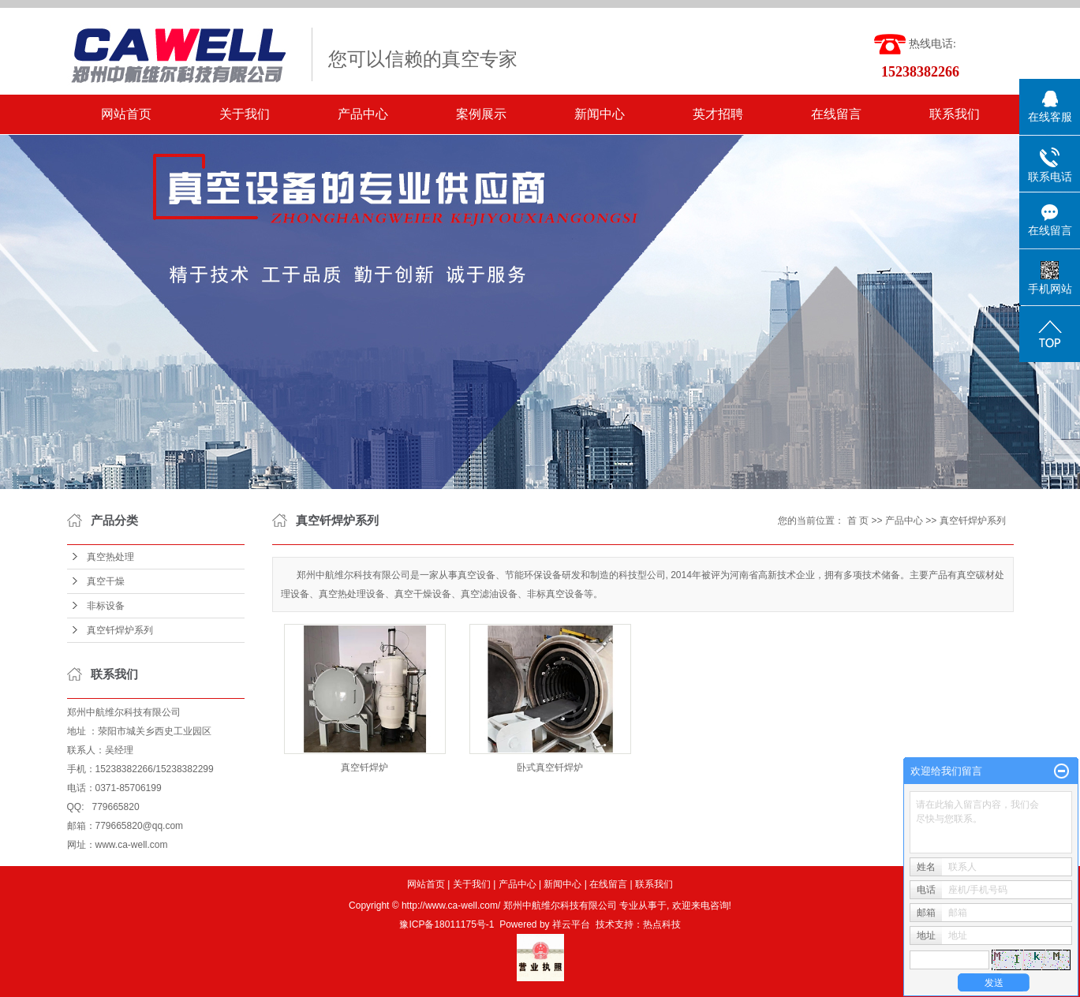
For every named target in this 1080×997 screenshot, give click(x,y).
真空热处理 (110, 556)
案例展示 (481, 114)
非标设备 (106, 605)
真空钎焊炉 (364, 767)
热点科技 (662, 924)
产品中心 (363, 114)
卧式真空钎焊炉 (550, 767)
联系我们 (954, 114)
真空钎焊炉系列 (120, 630)
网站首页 (126, 114)
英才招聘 (718, 114)
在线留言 (836, 114)
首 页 (858, 520)
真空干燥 (106, 581)
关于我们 (244, 114)
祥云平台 (571, 924)
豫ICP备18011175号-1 (446, 924)
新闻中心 (599, 114)
